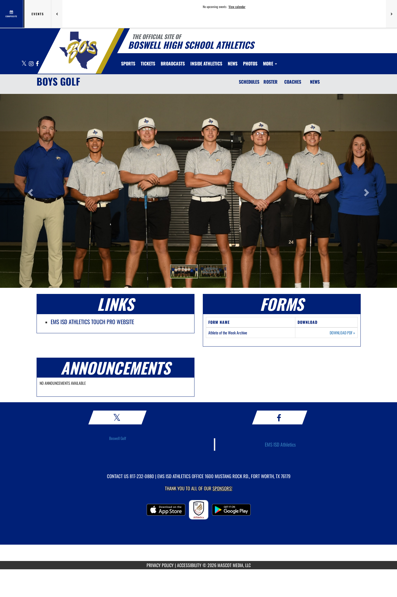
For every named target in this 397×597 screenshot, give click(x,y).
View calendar (237, 6)
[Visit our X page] (24, 64)
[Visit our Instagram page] (31, 64)
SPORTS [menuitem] (128, 63)
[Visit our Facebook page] (37, 64)
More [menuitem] (270, 63)
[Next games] (391, 14)
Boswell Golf (117, 438)
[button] (184, 271)
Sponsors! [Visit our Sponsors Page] (222, 488)
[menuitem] (148, 63)
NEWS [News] (315, 81)
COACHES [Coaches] (292, 81)
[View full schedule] (12, 14)
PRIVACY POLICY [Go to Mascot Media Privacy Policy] (160, 565)
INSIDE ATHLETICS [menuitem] (206, 63)
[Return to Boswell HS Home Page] (78, 50)
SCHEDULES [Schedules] (249, 81)
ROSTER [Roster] (270, 81)
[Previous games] (56, 14)
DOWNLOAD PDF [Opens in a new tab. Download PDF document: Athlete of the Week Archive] (342, 332)
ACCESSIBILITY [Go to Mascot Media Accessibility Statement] (189, 565)
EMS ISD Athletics (280, 444)
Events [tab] (38, 14)
